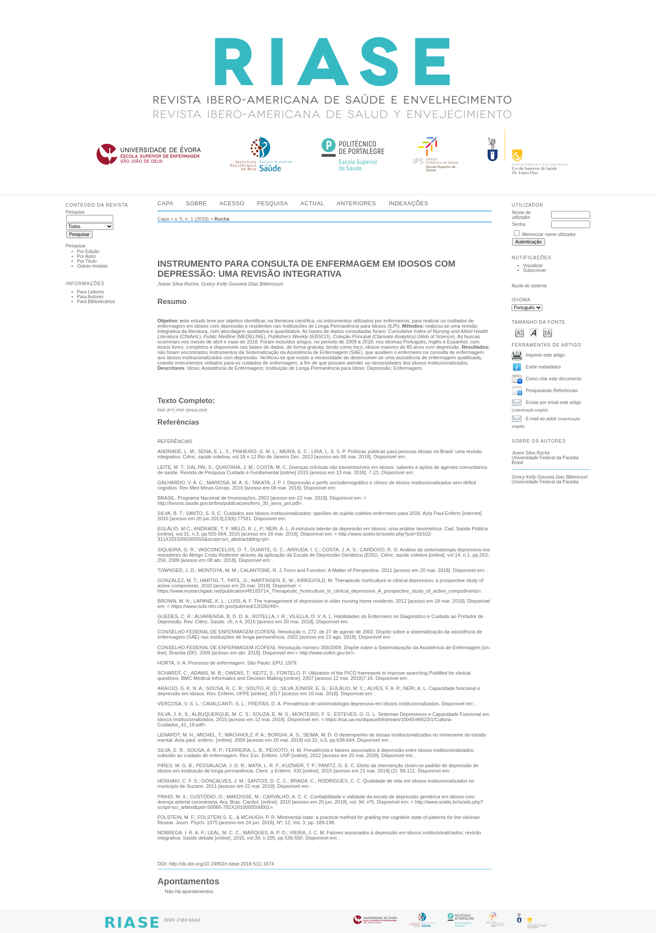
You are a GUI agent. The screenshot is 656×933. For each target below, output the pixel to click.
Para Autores (90, 296)
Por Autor (86, 256)
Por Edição (88, 251)
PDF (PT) (166, 410)
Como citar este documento (553, 378)
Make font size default (533, 332)
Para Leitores (90, 292)
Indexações (408, 203)
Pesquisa (272, 203)
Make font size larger (547, 332)
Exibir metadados (543, 366)
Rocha (222, 219)
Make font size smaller (519, 332)
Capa (165, 203)
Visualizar (533, 265)
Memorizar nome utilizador (549, 234)
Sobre (196, 203)
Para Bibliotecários (96, 301)
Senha (518, 224)
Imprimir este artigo (545, 354)
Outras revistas (92, 266)
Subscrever (534, 270)
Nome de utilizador (521, 215)
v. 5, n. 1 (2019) (192, 219)
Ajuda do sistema (529, 285)
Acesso (231, 203)
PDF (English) (191, 410)
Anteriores (356, 203)
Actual (312, 203)
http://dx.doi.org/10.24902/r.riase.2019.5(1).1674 (221, 863)
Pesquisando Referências (551, 390)
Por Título (87, 261)
